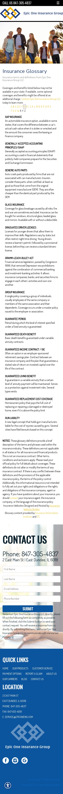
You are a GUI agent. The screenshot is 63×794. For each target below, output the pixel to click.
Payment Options (12, 672)
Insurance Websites (13, 505)
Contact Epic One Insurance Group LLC (40, 99)
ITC (38, 516)
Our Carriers (10, 677)
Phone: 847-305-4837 (30, 551)
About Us (51, 672)
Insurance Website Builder (47, 783)
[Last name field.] (31, 577)
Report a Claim (34, 672)
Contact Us (37, 677)
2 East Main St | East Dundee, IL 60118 (30, 557)
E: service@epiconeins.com (18, 715)
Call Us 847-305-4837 (17, 3)
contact (14, 498)
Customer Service (42, 666)
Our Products (20, 666)
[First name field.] (31, 567)
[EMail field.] (31, 587)
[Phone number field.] (31, 597)
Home (6, 666)
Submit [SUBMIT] (28, 606)
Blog (24, 677)
